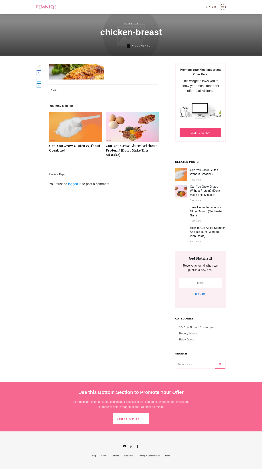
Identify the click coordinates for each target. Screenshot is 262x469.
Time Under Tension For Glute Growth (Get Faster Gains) (206, 211)
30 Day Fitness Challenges (196, 327)
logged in (74, 184)
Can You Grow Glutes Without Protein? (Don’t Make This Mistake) (132, 136)
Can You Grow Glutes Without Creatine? (75, 136)
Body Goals (186, 339)
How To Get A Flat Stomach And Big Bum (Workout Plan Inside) (207, 232)
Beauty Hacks (188, 333)
